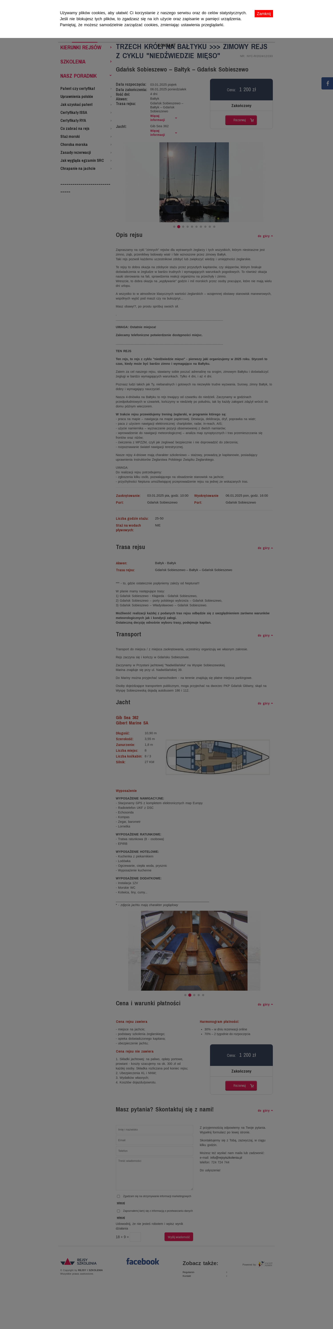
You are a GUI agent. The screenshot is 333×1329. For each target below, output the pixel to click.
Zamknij (264, 14)
